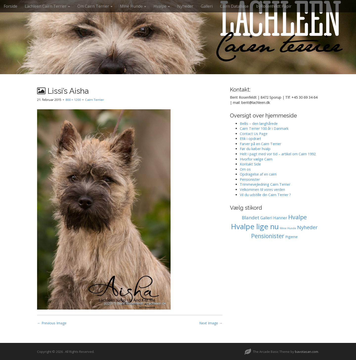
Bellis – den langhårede (259, 123)
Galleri (207, 6)
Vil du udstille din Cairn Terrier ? (265, 194)
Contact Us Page (253, 133)
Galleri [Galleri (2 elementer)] (266, 218)
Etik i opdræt (250, 138)
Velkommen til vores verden (262, 189)
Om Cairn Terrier (94, 6)
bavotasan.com (306, 351)
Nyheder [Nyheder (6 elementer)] (307, 227)
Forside (10, 6)
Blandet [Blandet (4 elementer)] (250, 217)
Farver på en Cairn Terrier (260, 143)
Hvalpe (162, 6)
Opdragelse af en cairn (258, 174)
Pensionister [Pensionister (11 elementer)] (267, 236)
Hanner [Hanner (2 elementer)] (280, 218)
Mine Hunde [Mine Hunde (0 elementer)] (288, 228)
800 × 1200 (73, 99)
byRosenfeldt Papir (273, 6)
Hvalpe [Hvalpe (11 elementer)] (297, 217)
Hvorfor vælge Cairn (256, 159)
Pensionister (250, 179)
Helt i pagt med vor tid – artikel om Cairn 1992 (278, 154)
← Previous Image (52, 323)
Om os (245, 169)
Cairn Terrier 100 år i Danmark (264, 128)
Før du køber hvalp (255, 148)
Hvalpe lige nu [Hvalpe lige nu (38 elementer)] (255, 226)
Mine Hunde (133, 6)
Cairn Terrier (94, 99)
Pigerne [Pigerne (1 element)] (291, 236)
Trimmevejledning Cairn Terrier (265, 184)
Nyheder (185, 6)
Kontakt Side (250, 164)
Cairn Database (234, 6)
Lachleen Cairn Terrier (47, 6)
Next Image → (210, 323)
